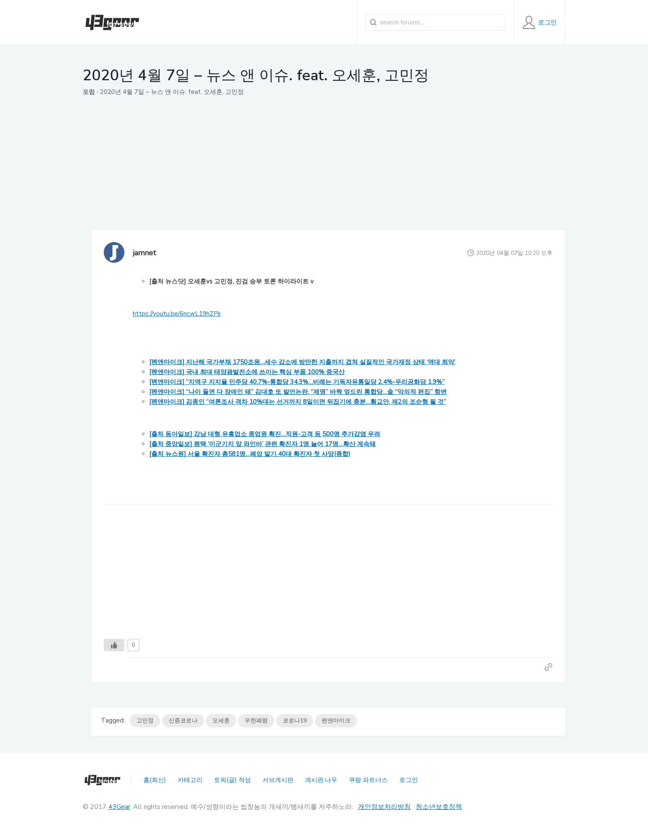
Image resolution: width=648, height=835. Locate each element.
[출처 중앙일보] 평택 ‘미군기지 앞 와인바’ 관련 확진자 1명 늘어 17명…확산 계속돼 (262, 444)
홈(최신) (154, 780)
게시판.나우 (321, 780)
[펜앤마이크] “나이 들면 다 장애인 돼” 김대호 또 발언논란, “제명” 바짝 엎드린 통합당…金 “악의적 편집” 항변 (298, 392)
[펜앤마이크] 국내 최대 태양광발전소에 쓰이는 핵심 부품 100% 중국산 (247, 372)
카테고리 (190, 780)
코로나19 (295, 721)
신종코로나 (183, 721)
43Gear (119, 806)
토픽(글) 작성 (232, 780)
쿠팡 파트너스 (368, 780)
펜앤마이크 (336, 721)
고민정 (145, 721)
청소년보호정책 (439, 806)
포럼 (89, 92)
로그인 (408, 780)
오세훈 (221, 721)
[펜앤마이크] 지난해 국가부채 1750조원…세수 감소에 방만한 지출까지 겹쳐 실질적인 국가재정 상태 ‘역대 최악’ (302, 362)
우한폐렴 (256, 721)
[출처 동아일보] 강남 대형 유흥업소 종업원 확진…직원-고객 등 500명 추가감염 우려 (264, 434)
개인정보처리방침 (384, 806)
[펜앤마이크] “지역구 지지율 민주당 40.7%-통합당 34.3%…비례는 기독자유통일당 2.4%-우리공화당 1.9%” (297, 382)
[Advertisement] (328, 171)
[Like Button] (114, 645)
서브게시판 (277, 780)
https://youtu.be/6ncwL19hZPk (177, 314)
